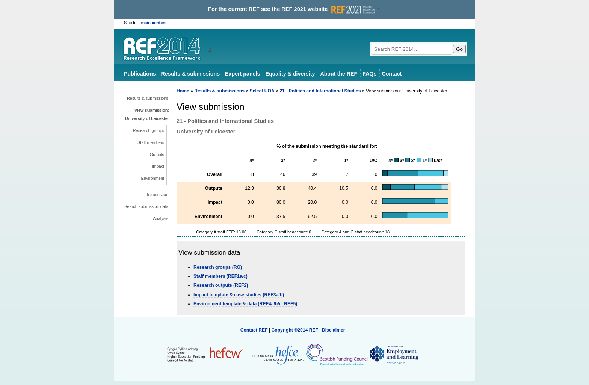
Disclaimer (333, 330)
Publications (140, 74)
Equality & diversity (290, 74)
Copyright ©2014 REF (295, 330)
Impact (158, 166)
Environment (152, 178)
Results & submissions (190, 74)
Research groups (148, 130)
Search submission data (146, 206)
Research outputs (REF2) (220, 285)
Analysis (160, 218)
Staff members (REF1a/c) (220, 276)
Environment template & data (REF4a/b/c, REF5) (245, 303)
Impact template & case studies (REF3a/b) (238, 294)
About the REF (338, 74)
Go (459, 49)
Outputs (157, 154)
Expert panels (242, 74)
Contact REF (254, 330)
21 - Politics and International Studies (320, 91)
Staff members (150, 142)
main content (154, 22)
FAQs (369, 74)
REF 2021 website (328, 9)
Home (183, 91)
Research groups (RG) (217, 267)
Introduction (157, 194)
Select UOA (262, 91)
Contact (392, 74)
